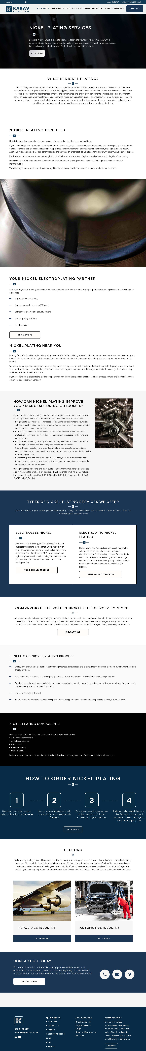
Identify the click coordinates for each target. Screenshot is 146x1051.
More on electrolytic (101, 575)
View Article (73, 633)
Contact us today (66, 756)
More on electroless (36, 571)
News (48, 1043)
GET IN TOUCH (29, 982)
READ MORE (42, 939)
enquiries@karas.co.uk (131, 2)
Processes (51, 1022)
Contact (132, 9)
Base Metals (52, 1026)
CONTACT (112, 1046)
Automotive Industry (100, 928)
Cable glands (17, 751)
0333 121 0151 (113, 2)
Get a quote (38, 54)
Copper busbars (18, 748)
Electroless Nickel (34, 533)
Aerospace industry (36, 928)
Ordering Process (55, 1035)
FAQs (48, 1039)
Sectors (50, 1030)
